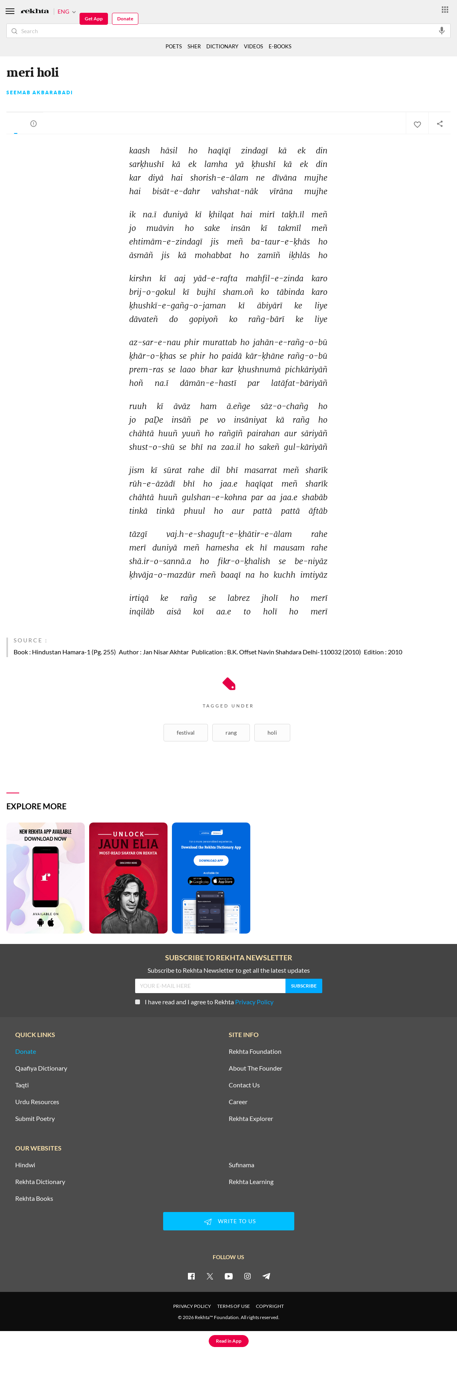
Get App (94, 19)
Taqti (22, 1085)
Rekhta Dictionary (40, 1181)
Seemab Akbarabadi (39, 92)
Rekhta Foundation (255, 1051)
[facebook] (191, 1276)
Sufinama (241, 1165)
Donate (125, 19)
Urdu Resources (37, 1102)
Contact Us (244, 1085)
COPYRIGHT (270, 1306)
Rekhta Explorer (251, 1118)
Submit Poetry (35, 1118)
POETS (174, 46)
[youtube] (228, 1276)
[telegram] (266, 1276)
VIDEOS (253, 46)
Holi (272, 732)
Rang (231, 732)
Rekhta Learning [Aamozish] (251, 1181)
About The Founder (255, 1068)
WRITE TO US (229, 1221)
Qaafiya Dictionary (41, 1068)
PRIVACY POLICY (192, 1306)
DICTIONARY (222, 46)
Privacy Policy (254, 1001)
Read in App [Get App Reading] (228, 1341)
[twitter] (210, 1276)
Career (238, 1102)
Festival (186, 732)
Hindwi (25, 1165)
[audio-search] (441, 30)
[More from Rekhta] (445, 9)
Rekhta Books (34, 1198)
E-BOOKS (280, 46)
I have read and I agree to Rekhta (204, 1001)
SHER (194, 46)
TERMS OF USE (233, 1306)
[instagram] (247, 1276)
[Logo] (34, 11)
